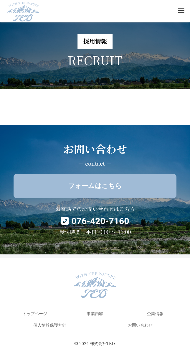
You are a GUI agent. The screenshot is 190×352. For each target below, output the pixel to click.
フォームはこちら (95, 186)
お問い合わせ (140, 325)
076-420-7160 (100, 221)
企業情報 (155, 313)
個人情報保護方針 (49, 325)
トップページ (34, 313)
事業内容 (95, 313)
